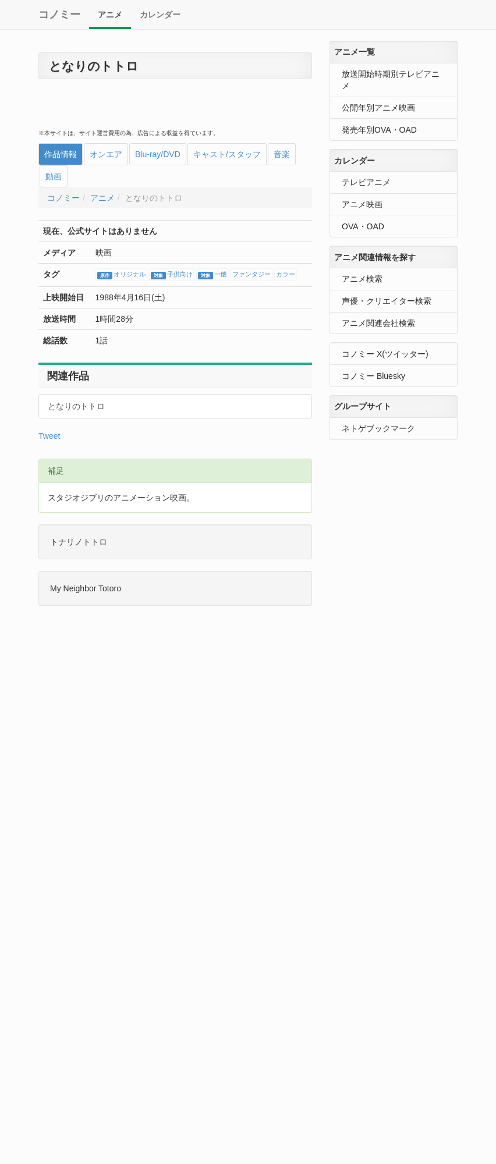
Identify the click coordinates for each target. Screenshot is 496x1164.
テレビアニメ (366, 182)
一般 (212, 275)
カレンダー (160, 14)
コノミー (59, 14)
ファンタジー (251, 274)
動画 (53, 176)
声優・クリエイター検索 (386, 301)
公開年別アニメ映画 (378, 107)
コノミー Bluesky (373, 376)
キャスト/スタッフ (227, 154)
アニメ (110, 14)
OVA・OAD (363, 226)
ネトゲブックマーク (378, 428)
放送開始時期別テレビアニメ (391, 79)
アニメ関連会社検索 (378, 323)
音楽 (282, 154)
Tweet (49, 436)
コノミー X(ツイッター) (385, 354)
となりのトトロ (76, 406)
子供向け (172, 275)
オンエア (106, 154)
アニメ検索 (362, 278)
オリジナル (121, 275)
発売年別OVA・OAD (379, 129)
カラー (285, 274)
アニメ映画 (362, 204)
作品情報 (60, 154)
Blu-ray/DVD (157, 154)
